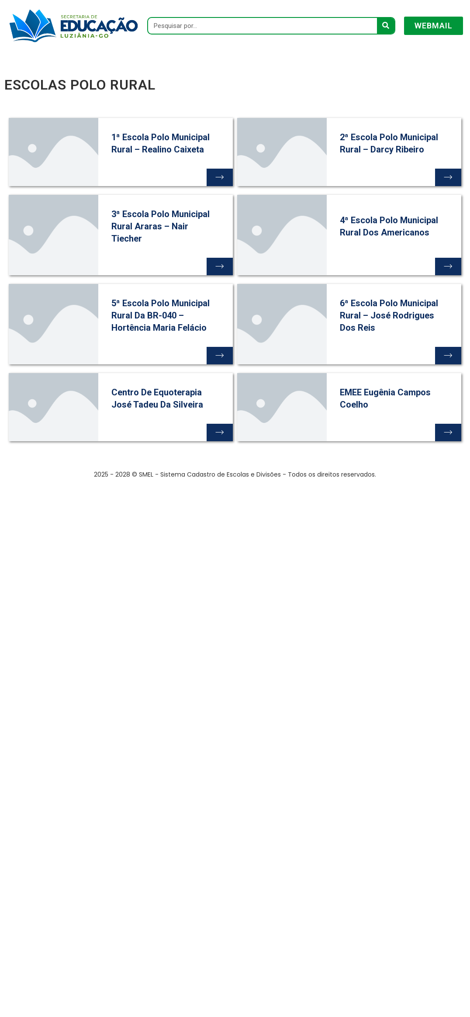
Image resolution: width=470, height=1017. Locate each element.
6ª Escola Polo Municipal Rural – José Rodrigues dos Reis (389, 315)
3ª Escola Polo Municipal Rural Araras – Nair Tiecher (160, 226)
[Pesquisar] (385, 26)
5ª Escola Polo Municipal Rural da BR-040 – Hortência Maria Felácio (160, 315)
